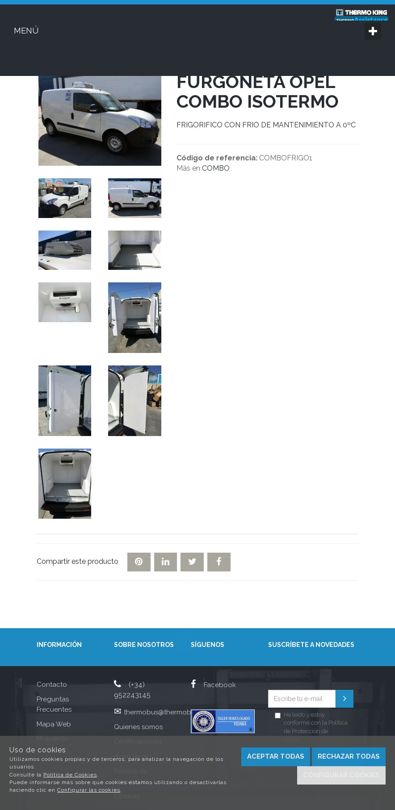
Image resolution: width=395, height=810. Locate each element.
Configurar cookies (341, 775)
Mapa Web (54, 724)
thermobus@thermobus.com (169, 712)
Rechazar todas (349, 756)
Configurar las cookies (88, 790)
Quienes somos (138, 727)
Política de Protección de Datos (316, 731)
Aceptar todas (275, 756)
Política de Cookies (70, 775)
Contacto (52, 684)
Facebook (213, 685)
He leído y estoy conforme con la (311, 727)
